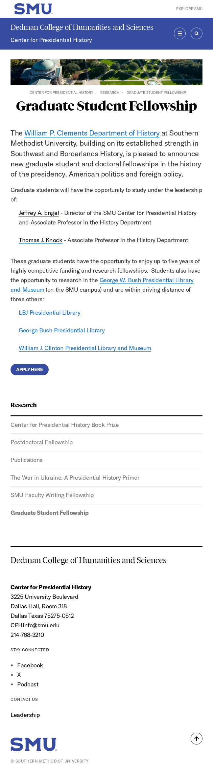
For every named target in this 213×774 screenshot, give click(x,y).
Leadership (25, 715)
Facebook (30, 665)
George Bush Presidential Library (62, 330)
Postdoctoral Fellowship (42, 442)
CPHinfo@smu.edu (35, 625)
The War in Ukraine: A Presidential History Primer (75, 477)
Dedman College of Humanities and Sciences (82, 27)
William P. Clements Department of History (91, 132)
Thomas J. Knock (40, 240)
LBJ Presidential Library (49, 312)
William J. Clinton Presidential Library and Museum (85, 348)
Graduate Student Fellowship (49, 512)
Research (109, 92)
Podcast (27, 684)
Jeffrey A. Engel (39, 213)
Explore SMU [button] (189, 8)
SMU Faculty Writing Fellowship (52, 495)
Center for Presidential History (51, 40)
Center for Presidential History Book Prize (65, 425)
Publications (27, 460)
